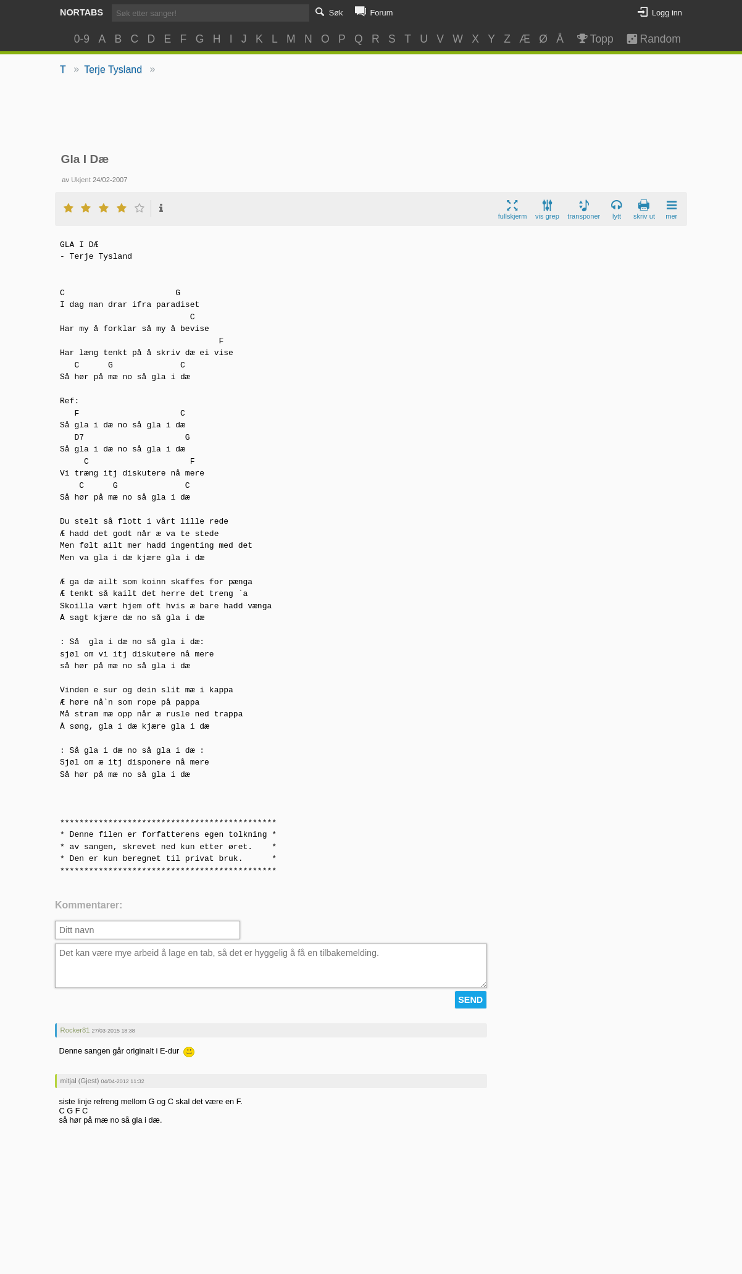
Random (648, 39)
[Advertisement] (371, 115)
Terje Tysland (113, 69)
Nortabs (81, 12)
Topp (594, 39)
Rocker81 (75, 1030)
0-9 (82, 39)
